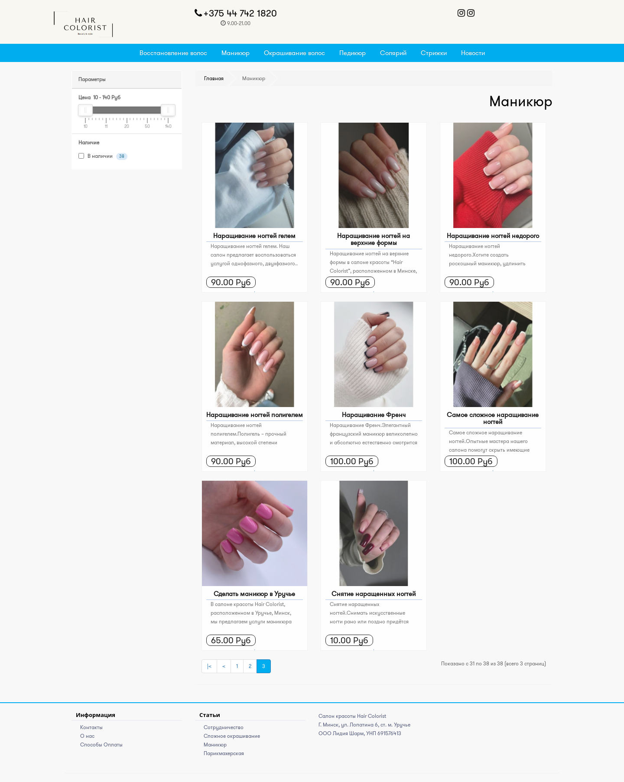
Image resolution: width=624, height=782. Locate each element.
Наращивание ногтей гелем (254, 235)
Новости (473, 53)
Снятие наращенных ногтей (374, 594)
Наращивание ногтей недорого (493, 235)
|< (209, 666)
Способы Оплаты (101, 744)
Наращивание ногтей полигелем (254, 415)
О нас (87, 736)
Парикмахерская (224, 753)
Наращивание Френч (374, 415)
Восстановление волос (173, 53)
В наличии (102, 156)
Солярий (393, 53)
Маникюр (235, 53)
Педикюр (352, 53)
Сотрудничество (224, 727)
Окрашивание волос (294, 53)
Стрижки (434, 53)
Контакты (91, 727)
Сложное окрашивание (232, 736)
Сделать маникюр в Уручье (254, 594)
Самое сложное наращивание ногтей (493, 418)
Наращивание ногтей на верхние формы (373, 239)
